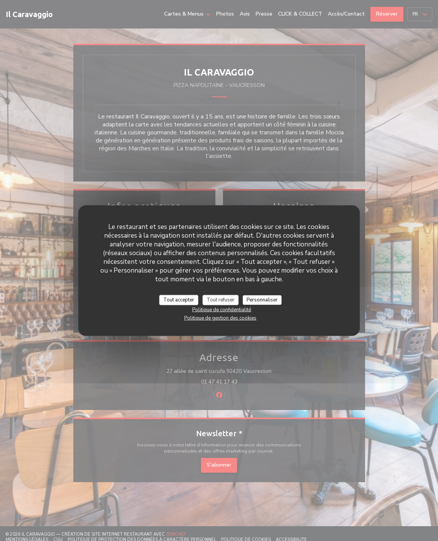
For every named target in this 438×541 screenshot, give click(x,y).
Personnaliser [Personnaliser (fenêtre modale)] (262, 299)
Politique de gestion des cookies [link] (220, 318)
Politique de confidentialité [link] (221, 309)
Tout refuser (220, 299)
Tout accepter (178, 299)
